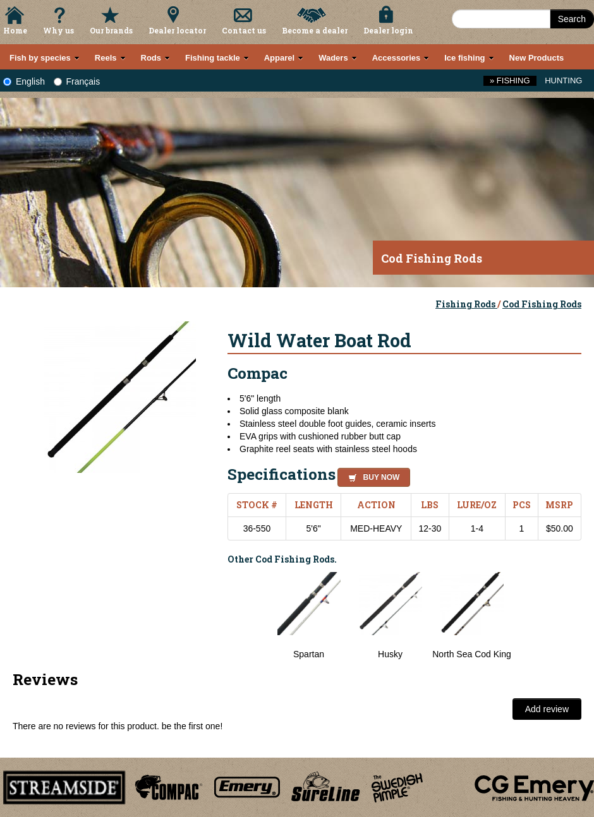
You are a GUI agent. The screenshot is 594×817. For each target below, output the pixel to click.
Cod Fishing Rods (541, 304)
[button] (371, 475)
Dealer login (388, 30)
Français (77, 81)
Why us (58, 30)
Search (572, 19)
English (24, 81)
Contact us (244, 30)
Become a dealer (315, 30)
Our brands (111, 30)
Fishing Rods (466, 304)
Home (15, 30)
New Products (536, 58)
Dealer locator (177, 30)
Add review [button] (547, 709)
